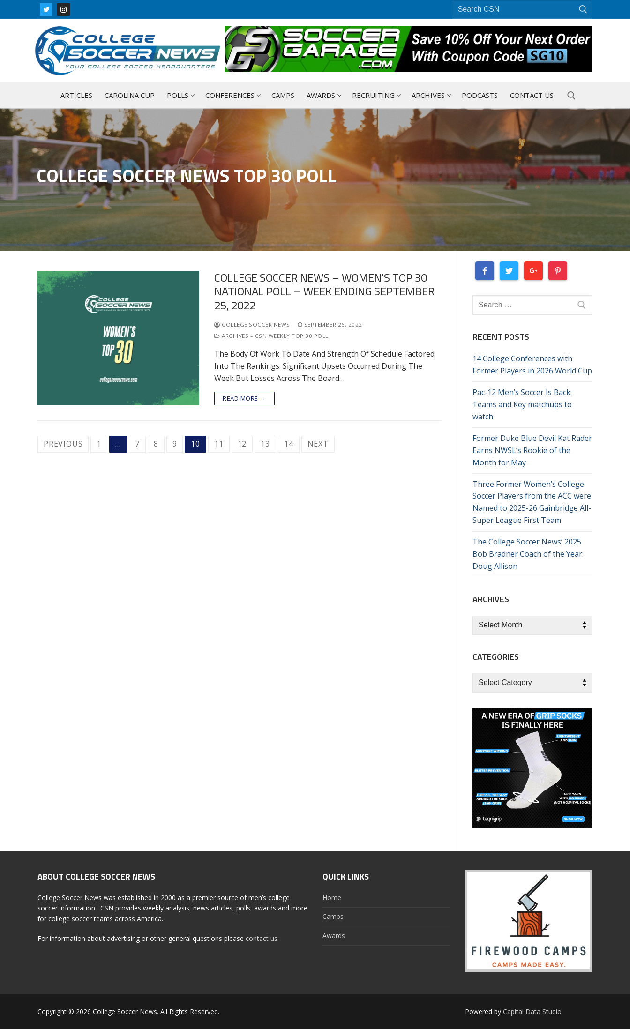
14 (288, 444)
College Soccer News (252, 324)
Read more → (244, 398)
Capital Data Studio (532, 1011)
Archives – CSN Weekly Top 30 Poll (271, 335)
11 (219, 444)
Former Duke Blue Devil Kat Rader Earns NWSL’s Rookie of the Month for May (532, 450)
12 (242, 444)
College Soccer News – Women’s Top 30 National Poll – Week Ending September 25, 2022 (324, 291)
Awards (333, 935)
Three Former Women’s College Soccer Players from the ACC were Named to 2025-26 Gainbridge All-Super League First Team (531, 502)
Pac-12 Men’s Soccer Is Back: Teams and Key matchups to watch (522, 404)
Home (331, 897)
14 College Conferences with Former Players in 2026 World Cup (532, 364)
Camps (333, 916)
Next (318, 444)
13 (265, 444)
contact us (262, 938)
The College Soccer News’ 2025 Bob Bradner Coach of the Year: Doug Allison (528, 554)
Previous (63, 444)
